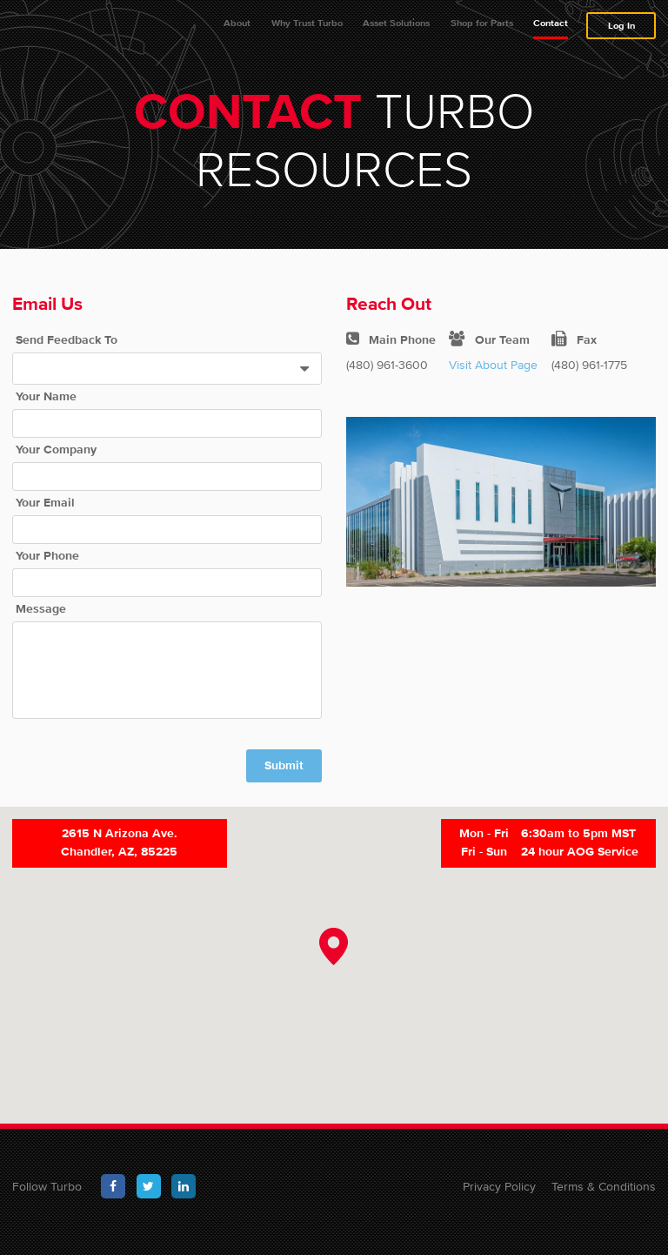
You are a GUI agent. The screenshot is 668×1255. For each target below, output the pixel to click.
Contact (550, 28)
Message (41, 620)
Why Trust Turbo (307, 28)
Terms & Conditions (603, 1197)
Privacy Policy (499, 1197)
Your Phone (47, 566)
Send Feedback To (66, 351)
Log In (621, 31)
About (237, 28)
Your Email (45, 513)
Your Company (56, 460)
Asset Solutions (396, 28)
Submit (284, 776)
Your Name (46, 407)
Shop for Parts (482, 28)
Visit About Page (493, 375)
